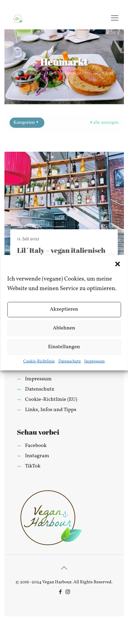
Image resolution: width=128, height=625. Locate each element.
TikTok (32, 466)
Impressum (94, 361)
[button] (117, 263)
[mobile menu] (114, 19)
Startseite (24, 73)
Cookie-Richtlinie (39, 361)
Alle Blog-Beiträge (63, 73)
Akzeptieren (64, 309)
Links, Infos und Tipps (50, 409)
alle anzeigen (103, 123)
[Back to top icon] (64, 568)
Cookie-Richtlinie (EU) (51, 399)
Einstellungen (64, 347)
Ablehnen (64, 328)
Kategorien (27, 123)
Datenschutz (69, 361)
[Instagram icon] (67, 592)
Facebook (36, 445)
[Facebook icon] (60, 592)
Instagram (37, 456)
